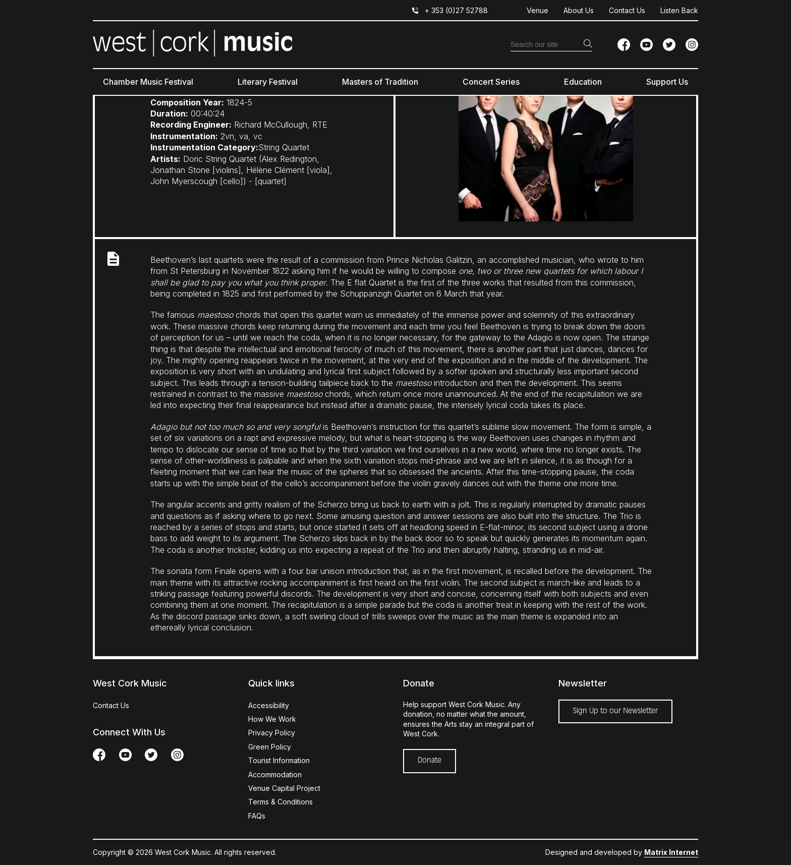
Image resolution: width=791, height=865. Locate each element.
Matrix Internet (671, 852)
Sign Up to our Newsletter (615, 711)
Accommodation (275, 774)
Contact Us (627, 10)
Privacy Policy (271, 732)
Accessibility (268, 705)
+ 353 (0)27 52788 (456, 10)
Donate (429, 760)
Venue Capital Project (284, 788)
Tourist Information (279, 760)
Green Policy (269, 746)
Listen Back (679, 10)
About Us (578, 10)
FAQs (256, 816)
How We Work (272, 719)
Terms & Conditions (280, 801)
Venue (537, 10)
